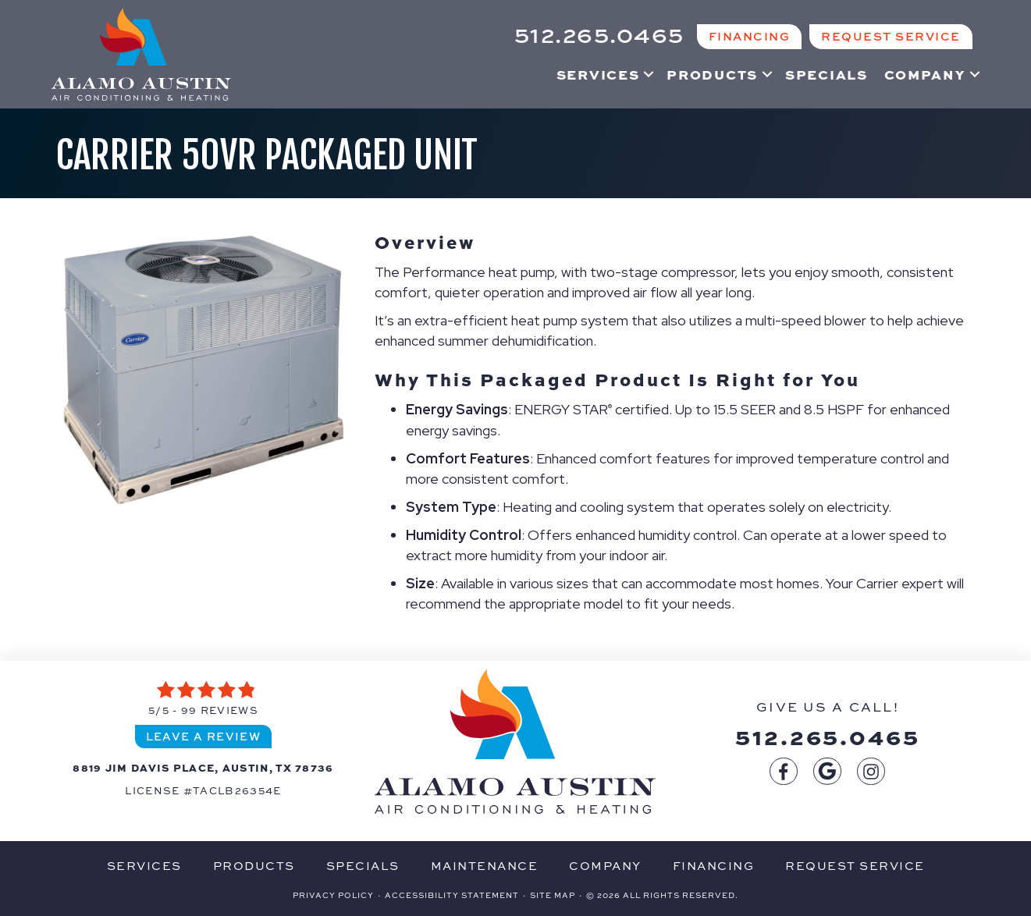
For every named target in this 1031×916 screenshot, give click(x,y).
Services (598, 74)
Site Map (552, 894)
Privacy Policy (333, 894)
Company (924, 74)
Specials (826, 74)
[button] (648, 74)
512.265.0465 (827, 735)
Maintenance (485, 865)
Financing (714, 865)
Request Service (855, 865)
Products (712, 74)
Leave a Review (203, 736)
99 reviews (219, 709)
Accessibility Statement (452, 894)
